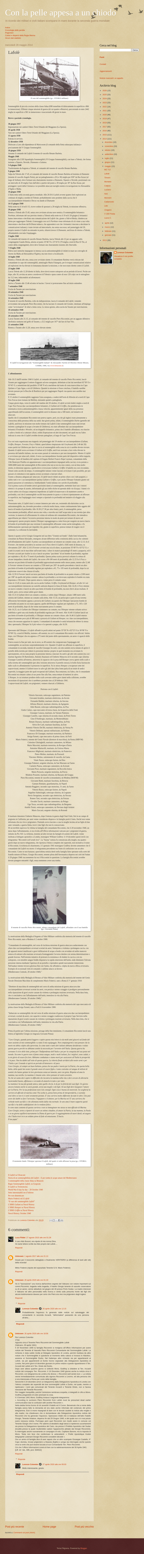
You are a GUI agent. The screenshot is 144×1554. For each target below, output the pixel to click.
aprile (107, 223)
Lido (106, 206)
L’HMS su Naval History (21, 1204)
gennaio (108, 235)
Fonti (102, 57)
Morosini (107, 198)
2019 (105, 118)
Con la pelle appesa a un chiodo (60, 12)
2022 (105, 107)
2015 (105, 135)
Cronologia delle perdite (15, 30)
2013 (105, 240)
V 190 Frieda (109, 214)
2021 (105, 110)
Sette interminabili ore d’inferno (21, 1193)
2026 (105, 90)
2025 (105, 94)
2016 (105, 131)
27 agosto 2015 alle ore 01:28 (38, 1237)
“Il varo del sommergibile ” (21, 1201)
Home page (49, 1526)
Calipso (107, 186)
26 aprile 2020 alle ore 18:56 (36, 1333)
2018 (105, 123)
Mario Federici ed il (18, 1198)
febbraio (108, 231)
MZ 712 (107, 170)
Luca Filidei (20, 1237)
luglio (107, 158)
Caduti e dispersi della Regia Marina (20, 35)
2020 (105, 115)
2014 (105, 139)
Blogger (83, 1548)
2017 (105, 127)
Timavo (107, 178)
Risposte (21, 1303)
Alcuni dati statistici (13, 38)
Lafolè (106, 174)
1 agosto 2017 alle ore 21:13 (36, 1256)
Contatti (103, 64)
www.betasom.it (56, 366)
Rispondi (18, 1248)
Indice (7, 27)
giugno (108, 162)
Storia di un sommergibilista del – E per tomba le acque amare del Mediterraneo (42, 1178)
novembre (109, 146)
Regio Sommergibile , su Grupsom (24, 1184)
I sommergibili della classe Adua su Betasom (25, 1181)
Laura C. (107, 218)
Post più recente (14, 1526)
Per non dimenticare (16, 1196)
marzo (107, 227)
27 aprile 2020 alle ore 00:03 (54, 1464)
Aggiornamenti (106, 71)
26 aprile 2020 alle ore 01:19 (36, 1280)
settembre (109, 154)
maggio (108, 166)
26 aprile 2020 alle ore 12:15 (54, 1309)
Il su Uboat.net (16, 1175)
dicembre (109, 142)
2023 (105, 102)
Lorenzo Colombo (30, 1309)
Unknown (19, 1256)
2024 (105, 98)
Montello (107, 182)
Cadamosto (109, 202)
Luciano (107, 190)
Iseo (106, 194)
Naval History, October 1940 (19, 1213)
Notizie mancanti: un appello (111, 78)
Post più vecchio (84, 1526)
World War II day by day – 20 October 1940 (25, 1190)
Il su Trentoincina (17, 1187)
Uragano (107, 210)
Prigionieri (9, 33)
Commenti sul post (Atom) (24, 1532)
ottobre (108, 150)
